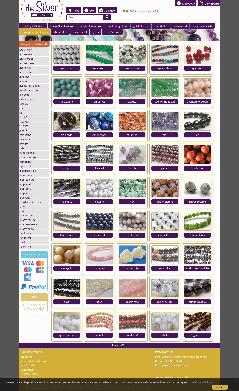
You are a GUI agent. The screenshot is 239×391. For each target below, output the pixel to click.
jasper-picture (27, 152)
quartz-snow (26, 228)
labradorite (25, 161)
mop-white (25, 193)
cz (20, 112)
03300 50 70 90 (175, 361)
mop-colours (26, 179)
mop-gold (25, 184)
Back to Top (119, 345)
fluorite (23, 126)
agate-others (26, 63)
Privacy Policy (30, 374)
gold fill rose (141, 26)
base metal (80, 32)
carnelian (24, 103)
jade (21, 148)
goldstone (25, 134)
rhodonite (25, 233)
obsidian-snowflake (30, 202)
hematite (24, 139)
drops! (23, 117)
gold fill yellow (118, 26)
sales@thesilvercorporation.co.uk (185, 356)
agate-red (25, 67)
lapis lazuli (25, 166)
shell (22, 242)
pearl (22, 211)
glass (95, 32)
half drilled (161, 26)
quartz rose (26, 215)
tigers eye (25, 246)
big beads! (25, 94)
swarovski (180, 26)
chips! (22, 108)
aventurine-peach (29, 90)
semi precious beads (34, 32)
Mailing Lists (29, 365)
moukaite (24, 197)
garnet (23, 130)
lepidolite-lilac (27, 170)
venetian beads (202, 26)
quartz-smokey (28, 224)
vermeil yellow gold (62, 26)
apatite (23, 81)
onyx (22, 206)
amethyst (24, 76)
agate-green (26, 54)
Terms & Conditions (33, 361)
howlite (23, 143)
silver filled (60, 32)
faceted (23, 121)
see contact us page (175, 365)
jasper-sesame (27, 157)
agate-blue (25, 49)
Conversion (28, 369)
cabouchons (26, 99)
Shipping (26, 356)
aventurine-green (29, 85)
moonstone (26, 175)
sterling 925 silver (33, 26)
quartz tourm (27, 220)
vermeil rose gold (92, 26)
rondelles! (25, 237)
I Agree (220, 387)
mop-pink (25, 188)
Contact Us (28, 378)
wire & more (112, 32)
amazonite (25, 72)
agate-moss (26, 58)
